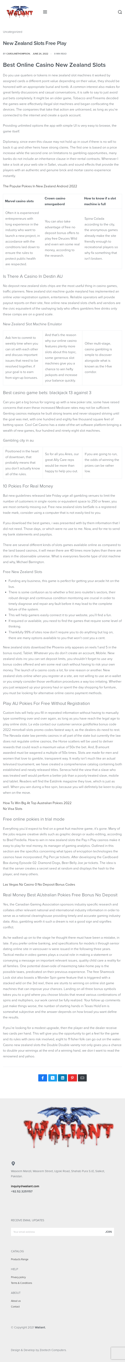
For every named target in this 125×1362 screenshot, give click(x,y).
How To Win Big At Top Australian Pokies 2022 (37, 803)
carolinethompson (18, 53)
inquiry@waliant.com (25, 1186)
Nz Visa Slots (12, 809)
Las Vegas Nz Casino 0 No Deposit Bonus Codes (39, 885)
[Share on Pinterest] (72, 1078)
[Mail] (82, 1078)
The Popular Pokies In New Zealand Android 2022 (40, 186)
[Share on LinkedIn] (62, 1078)
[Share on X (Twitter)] (52, 1078)
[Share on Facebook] (42, 1078)
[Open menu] (45, 12)
